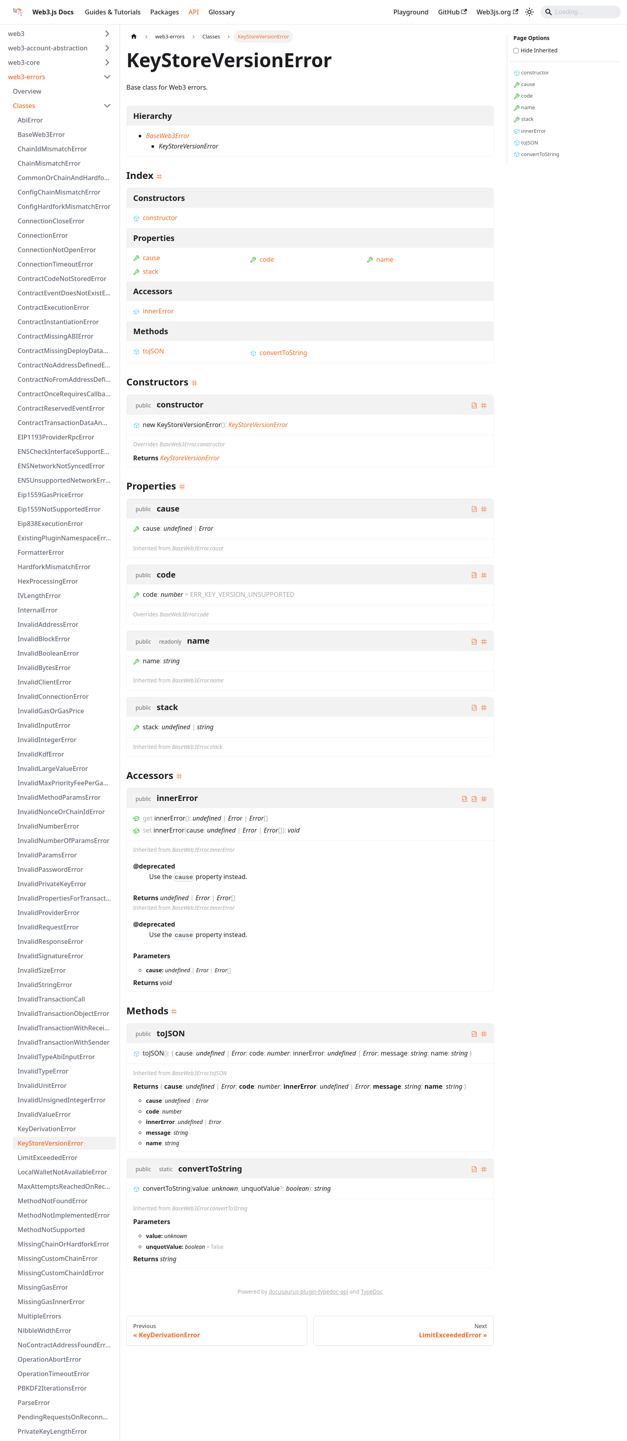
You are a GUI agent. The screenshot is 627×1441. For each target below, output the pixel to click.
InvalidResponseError (50, 941)
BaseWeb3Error (41, 134)
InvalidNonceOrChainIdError (61, 811)
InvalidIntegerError (47, 739)
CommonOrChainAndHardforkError (67, 177)
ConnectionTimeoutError (56, 264)
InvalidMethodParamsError (59, 797)
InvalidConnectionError (53, 696)
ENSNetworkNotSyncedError (61, 466)
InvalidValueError (44, 1114)
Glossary (221, 12)
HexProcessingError (48, 581)
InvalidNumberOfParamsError (64, 840)
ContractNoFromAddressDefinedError (67, 379)
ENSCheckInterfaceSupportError (67, 451)
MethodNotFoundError (53, 1200)
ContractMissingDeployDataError (67, 350)
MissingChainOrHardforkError (63, 1244)
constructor (155, 217)
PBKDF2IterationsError (52, 1388)
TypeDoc (372, 1291)
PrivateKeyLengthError (52, 1431)
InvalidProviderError (49, 912)
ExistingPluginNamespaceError (65, 538)
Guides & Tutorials (112, 12)
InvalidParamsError (47, 855)
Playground (411, 12)
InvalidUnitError (42, 1085)
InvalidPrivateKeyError (52, 883)
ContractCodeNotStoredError (62, 278)
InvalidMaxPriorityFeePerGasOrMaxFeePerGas (67, 783)
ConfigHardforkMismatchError (64, 206)
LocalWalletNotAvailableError (62, 1172)
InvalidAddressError (48, 624)
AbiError (30, 120)
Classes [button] (24, 105)
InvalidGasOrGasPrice (51, 710)
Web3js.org (497, 12)
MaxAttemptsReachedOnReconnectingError (67, 1186)
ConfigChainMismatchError (59, 192)
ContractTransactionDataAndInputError (67, 422)
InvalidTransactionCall (51, 999)
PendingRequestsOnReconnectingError (67, 1417)
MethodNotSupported (51, 1229)
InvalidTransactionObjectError (63, 1013)
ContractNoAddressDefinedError (67, 365)
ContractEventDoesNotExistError (67, 293)
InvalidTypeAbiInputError (56, 1056)
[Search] (581, 12)
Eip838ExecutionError (50, 523)
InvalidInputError (44, 725)
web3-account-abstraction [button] (48, 48)
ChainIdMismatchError (52, 149)
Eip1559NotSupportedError (59, 509)
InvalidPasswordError (50, 869)
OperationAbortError (49, 1359)
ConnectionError (43, 235)
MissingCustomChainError (58, 1258)
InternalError (38, 610)
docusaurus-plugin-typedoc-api (308, 1291)
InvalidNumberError (48, 826)
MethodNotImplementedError (64, 1215)
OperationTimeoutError (54, 1373)
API (194, 12)
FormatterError (41, 552)
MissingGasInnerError (51, 1301)
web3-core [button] (24, 62)
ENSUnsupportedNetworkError (65, 480)
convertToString (278, 352)
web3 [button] (16, 33)
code (262, 259)
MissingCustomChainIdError (61, 1272)
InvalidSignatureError (51, 955)
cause (146, 257)
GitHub (452, 12)
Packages (164, 12)
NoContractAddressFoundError (65, 1345)
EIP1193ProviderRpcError (56, 437)
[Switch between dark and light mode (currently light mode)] (529, 12)
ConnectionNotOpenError (57, 249)
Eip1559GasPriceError (51, 494)
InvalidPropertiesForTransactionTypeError (67, 898)
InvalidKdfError (41, 754)
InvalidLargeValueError (53, 768)
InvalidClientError (45, 682)
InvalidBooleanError (48, 653)
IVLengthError (39, 595)
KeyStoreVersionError (50, 1143)
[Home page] (134, 36)
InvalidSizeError (42, 970)
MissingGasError (43, 1287)
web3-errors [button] (26, 76)
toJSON (148, 351)
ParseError (34, 1402)
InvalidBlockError (44, 638)
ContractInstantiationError (58, 321)
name (380, 259)
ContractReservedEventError (61, 408)
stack (145, 271)
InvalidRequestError (48, 927)
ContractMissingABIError (56, 336)
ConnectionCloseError (51, 221)
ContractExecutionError (53, 307)
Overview (27, 91)
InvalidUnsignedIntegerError (62, 1100)
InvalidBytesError (44, 667)
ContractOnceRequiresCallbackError (67, 393)
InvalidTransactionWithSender (64, 1042)
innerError (153, 311)
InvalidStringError (45, 984)
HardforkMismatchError (54, 566)
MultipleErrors (39, 1316)
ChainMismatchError (49, 163)
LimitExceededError (48, 1157)
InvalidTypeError (43, 1071)
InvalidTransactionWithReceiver (66, 1028)
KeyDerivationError (47, 1128)
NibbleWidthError (44, 1330)
